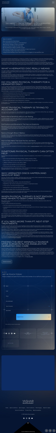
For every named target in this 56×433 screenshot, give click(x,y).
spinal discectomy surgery (12, 234)
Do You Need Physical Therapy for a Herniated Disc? (15, 42)
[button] (53, 2)
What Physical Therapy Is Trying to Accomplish (13, 44)
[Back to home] (6, 2)
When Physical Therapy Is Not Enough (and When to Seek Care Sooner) (19, 49)
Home (7, 407)
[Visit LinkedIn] (11, 333)
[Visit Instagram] (9, 333)
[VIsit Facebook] (6, 333)
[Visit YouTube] (14, 333)
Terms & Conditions (19, 410)
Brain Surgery (39, 407)
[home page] (28, 401)
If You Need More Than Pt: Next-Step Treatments (14, 50)
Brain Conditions (30, 407)
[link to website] (28, 428)
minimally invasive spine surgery (14, 236)
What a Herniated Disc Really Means (11, 41)
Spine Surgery (22, 407)
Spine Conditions (14, 407)
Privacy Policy (28, 410)
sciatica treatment (35, 146)
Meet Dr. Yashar (46, 407)
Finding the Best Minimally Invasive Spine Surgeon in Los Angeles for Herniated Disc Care (23, 52)
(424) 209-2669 (29, 256)
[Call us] (53, 430)
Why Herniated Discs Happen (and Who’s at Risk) (14, 47)
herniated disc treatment (42, 78)
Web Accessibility (37, 410)
